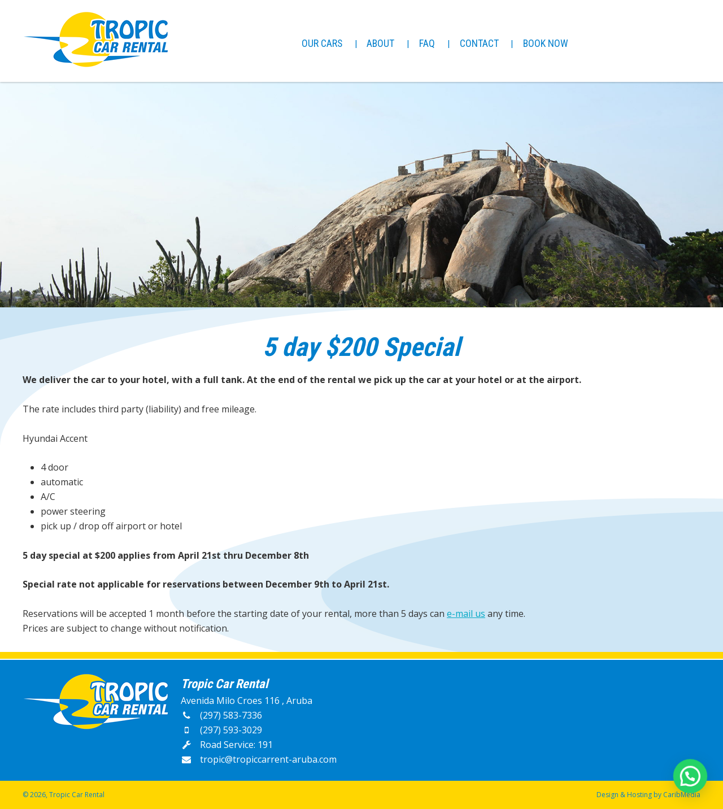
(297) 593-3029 (221, 730)
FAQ (427, 43)
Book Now (545, 43)
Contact (479, 43)
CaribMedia (681, 794)
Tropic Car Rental (76, 794)
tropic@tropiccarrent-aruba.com (259, 759)
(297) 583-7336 (221, 715)
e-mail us (466, 613)
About (380, 43)
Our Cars (322, 43)
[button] (691, 778)
